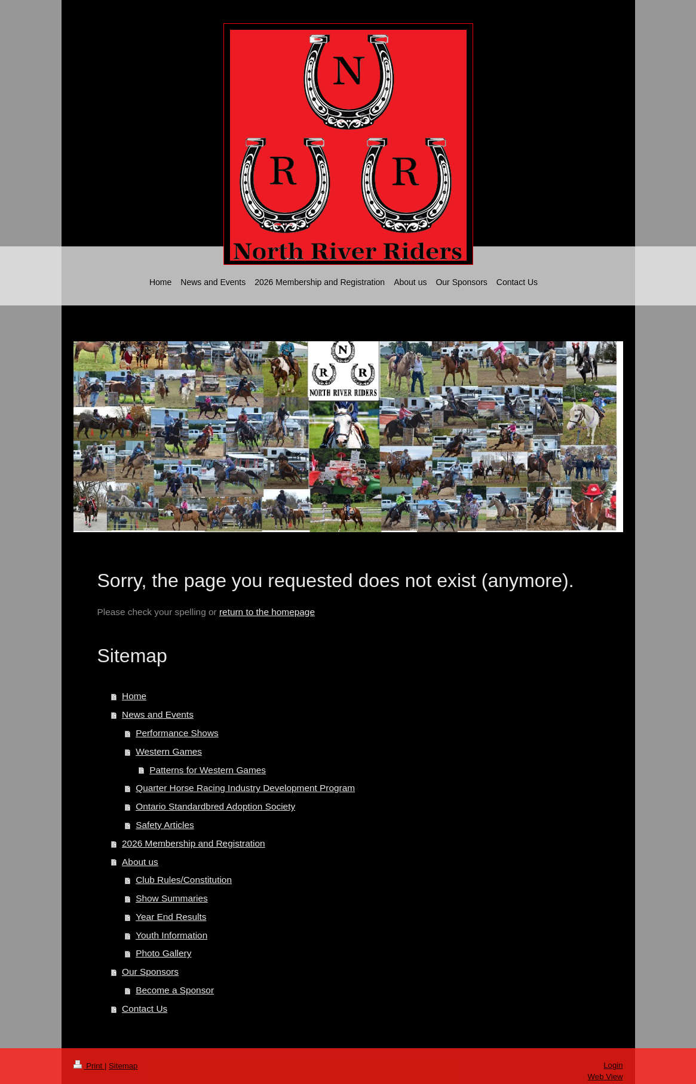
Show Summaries (172, 898)
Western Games (169, 751)
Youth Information (171, 935)
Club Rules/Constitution (184, 880)
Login (613, 1065)
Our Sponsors (150, 971)
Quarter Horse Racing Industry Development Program (245, 788)
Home (134, 696)
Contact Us (144, 1008)
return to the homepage (267, 612)
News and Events (158, 714)
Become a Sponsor (175, 990)
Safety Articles (165, 825)
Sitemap (123, 1065)
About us (140, 862)
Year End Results (171, 917)
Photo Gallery (163, 953)
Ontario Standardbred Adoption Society (215, 806)
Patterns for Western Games (207, 770)
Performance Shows (177, 733)
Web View (605, 1076)
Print (89, 1065)
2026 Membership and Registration (193, 843)
